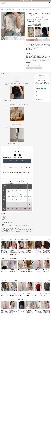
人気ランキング (25, 6)
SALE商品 (41, 6)
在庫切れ (34, 68)
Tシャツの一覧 (18, 9)
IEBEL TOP (2, 9)
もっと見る (48, 239)
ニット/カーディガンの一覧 (10, 9)
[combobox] (29, 66)
